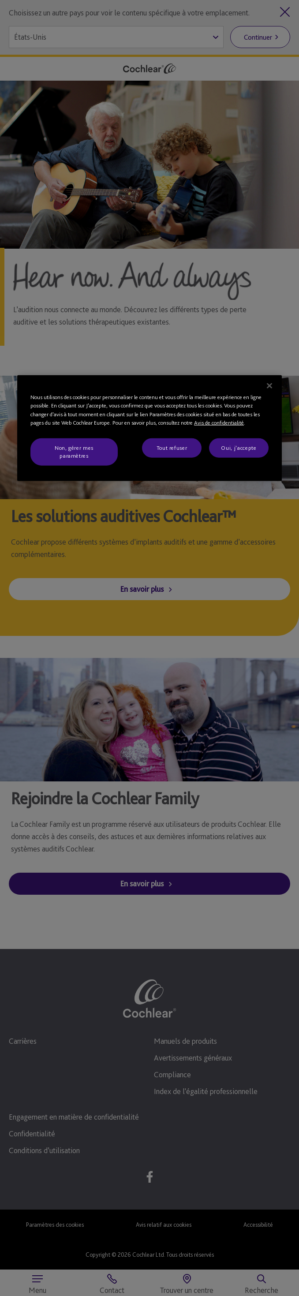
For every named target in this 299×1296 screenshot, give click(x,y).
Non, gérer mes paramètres (74, 451)
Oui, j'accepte (238, 447)
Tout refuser (172, 447)
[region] (149, 428)
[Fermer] (269, 385)
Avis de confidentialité (219, 422)
